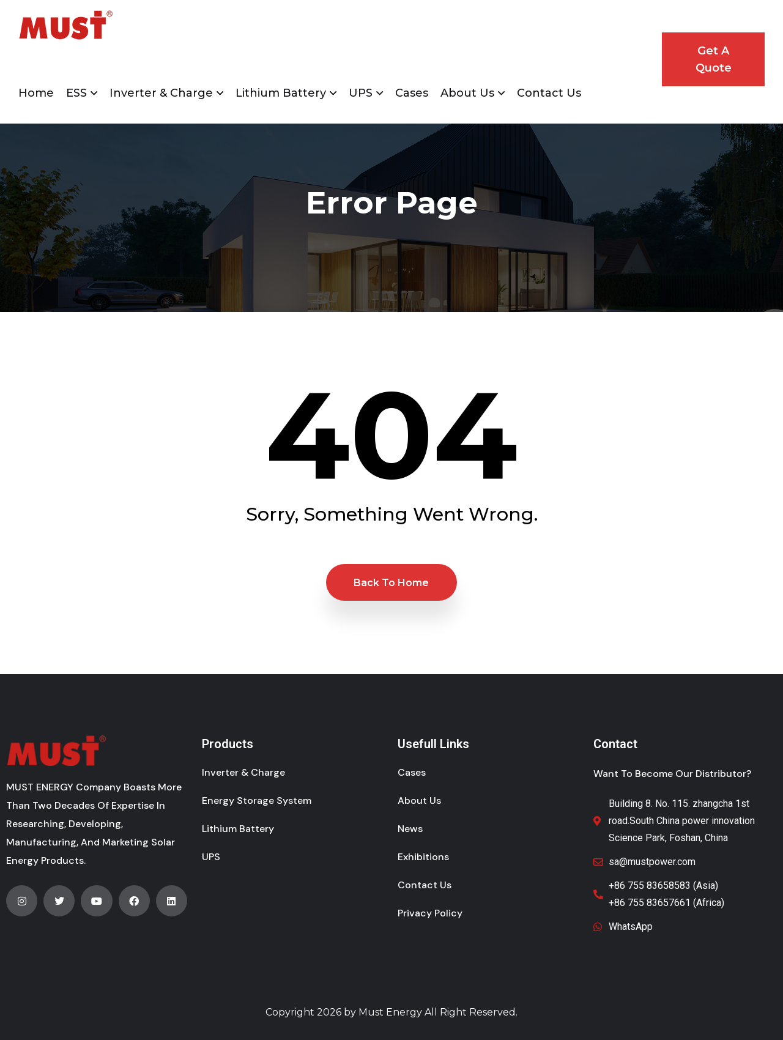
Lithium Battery (281, 93)
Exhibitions (423, 856)
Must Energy (390, 1012)
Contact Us (549, 93)
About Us (467, 93)
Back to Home (391, 583)
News (410, 828)
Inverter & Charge (161, 93)
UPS (361, 93)
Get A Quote (714, 59)
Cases (411, 93)
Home (36, 93)
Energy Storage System (256, 800)
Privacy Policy (430, 913)
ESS (76, 93)
